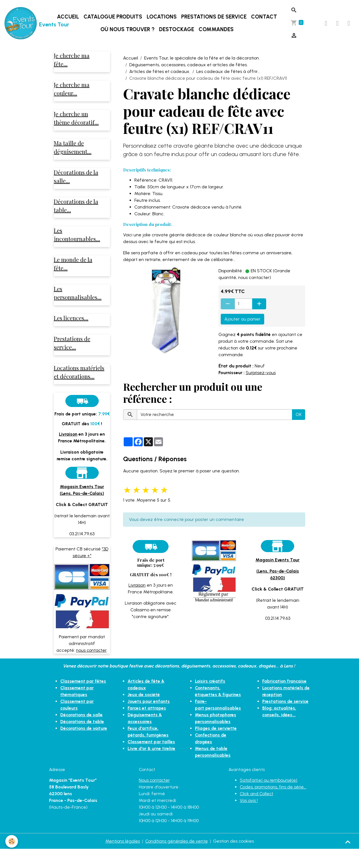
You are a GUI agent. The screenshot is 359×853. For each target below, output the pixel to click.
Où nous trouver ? (128, 29)
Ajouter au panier (242, 319)
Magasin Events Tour (278, 559)
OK (299, 414)
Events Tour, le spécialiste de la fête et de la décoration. (202, 58)
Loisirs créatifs (210, 685)
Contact (264, 16)
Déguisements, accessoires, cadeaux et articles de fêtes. (188, 64)
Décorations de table (82, 725)
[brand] (26, 23)
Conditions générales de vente (176, 845)
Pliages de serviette (216, 732)
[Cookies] (12, 841)
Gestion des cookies (233, 845)
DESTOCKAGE (176, 29)
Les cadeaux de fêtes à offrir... (228, 71)
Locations (162, 16)
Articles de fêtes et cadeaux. (159, 71)
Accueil (68, 16)
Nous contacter (155, 784)
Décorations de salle (82, 718)
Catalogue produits (113, 16)
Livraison (137, 585)
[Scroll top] (348, 842)
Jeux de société (144, 698)
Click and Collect (257, 797)
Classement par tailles (151, 745)
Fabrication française (284, 685)
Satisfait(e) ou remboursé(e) (269, 784)
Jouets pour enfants (149, 705)
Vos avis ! (249, 804)
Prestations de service (214, 16)
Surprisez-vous (261, 372)
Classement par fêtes (83, 685)
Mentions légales (122, 845)
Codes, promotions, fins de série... (273, 790)
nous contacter (91, 654)
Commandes (216, 29)
